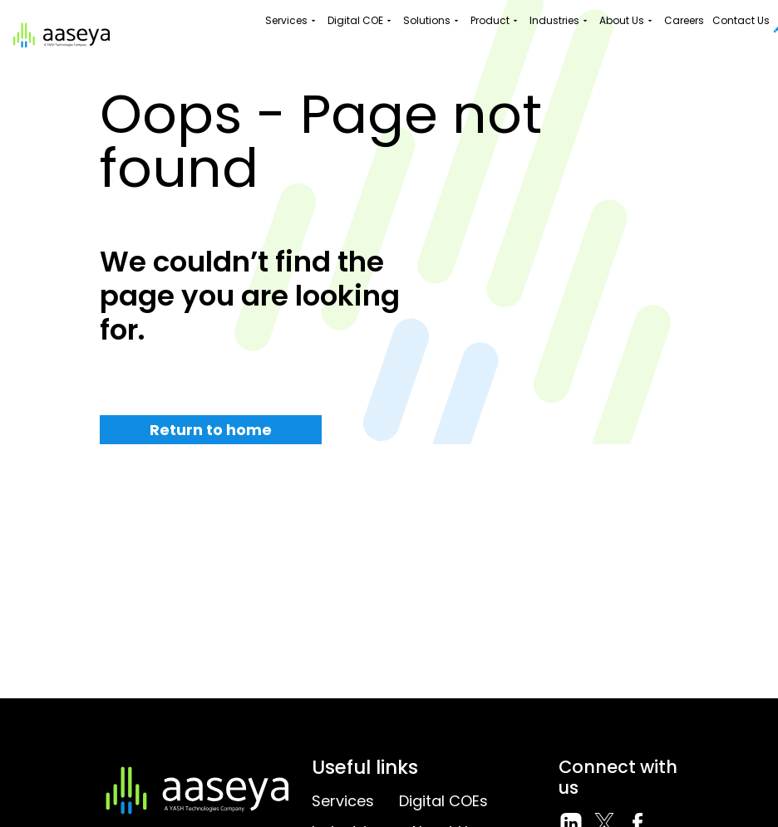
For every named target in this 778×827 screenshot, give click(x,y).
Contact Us (741, 20)
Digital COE (361, 20)
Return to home (211, 429)
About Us (627, 20)
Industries (560, 20)
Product (495, 20)
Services (292, 20)
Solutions (432, 20)
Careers (684, 20)
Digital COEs (443, 800)
